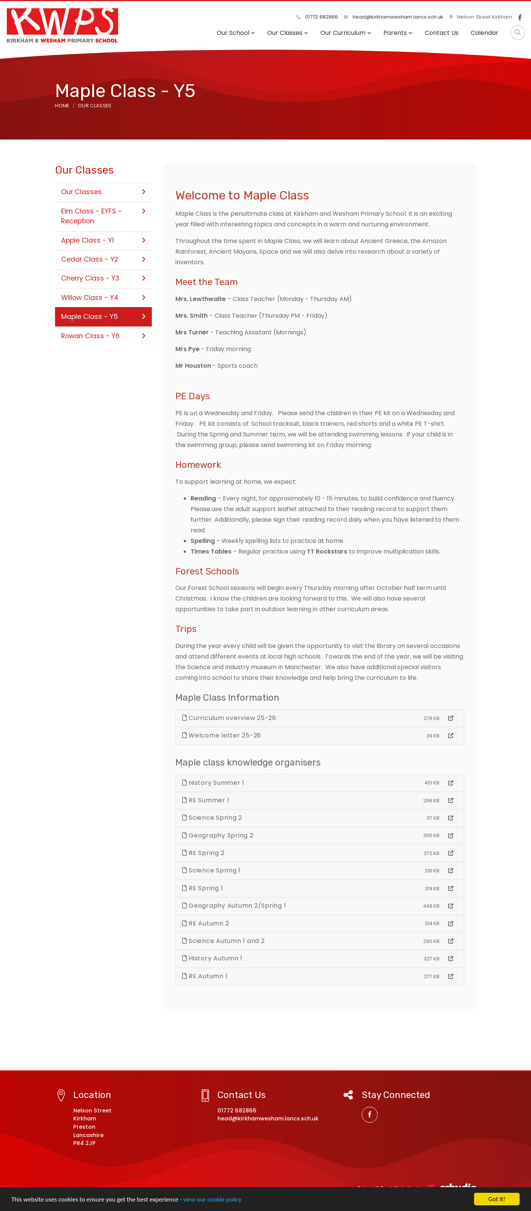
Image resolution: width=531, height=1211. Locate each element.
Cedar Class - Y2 (103, 259)
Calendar (484, 32)
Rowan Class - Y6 (103, 335)
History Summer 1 (213, 782)
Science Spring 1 (211, 870)
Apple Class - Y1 (103, 240)
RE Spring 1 (202, 888)
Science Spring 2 (212, 817)
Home (62, 105)
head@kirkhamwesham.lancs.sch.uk (393, 16)
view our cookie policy (212, 1200)
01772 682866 (317, 16)
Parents (398, 32)
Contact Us (442, 32)
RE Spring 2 (203, 853)
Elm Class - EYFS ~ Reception (103, 216)
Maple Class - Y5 (103, 316)
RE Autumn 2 (205, 923)
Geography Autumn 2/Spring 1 (234, 905)
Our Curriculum (345, 32)
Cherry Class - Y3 (103, 278)
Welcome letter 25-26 (222, 735)
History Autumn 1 (212, 958)
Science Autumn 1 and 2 (223, 940)
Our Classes (287, 32)
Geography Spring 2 (218, 835)
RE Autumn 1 (205, 976)
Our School (236, 32)
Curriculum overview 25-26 (229, 718)
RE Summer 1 (206, 800)
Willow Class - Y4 (103, 297)
